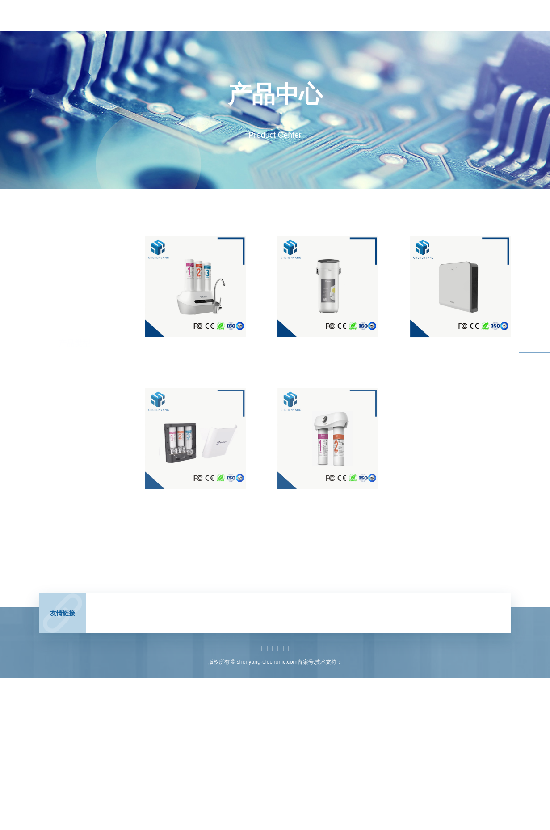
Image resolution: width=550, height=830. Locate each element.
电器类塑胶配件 (74, 457)
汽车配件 (66, 492)
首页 (175, 15)
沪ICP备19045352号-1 (304, 678)
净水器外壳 (336, 344)
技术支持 (363, 15)
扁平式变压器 (419, 621)
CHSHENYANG (118, 621)
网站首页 (171, 664)
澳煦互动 (369, 678)
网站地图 (379, 664)
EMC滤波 (268, 621)
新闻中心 (222, 15)
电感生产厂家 (333, 621)
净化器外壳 (468, 344)
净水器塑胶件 (204, 344)
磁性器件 (298, 621)
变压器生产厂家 (376, 621)
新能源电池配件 (74, 474)
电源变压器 (236, 621)
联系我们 (458, 15)
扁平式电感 (456, 621)
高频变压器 (158, 621)
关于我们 (410, 15)
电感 (185, 621)
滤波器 (206, 621)
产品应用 (316, 15)
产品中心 (269, 15)
